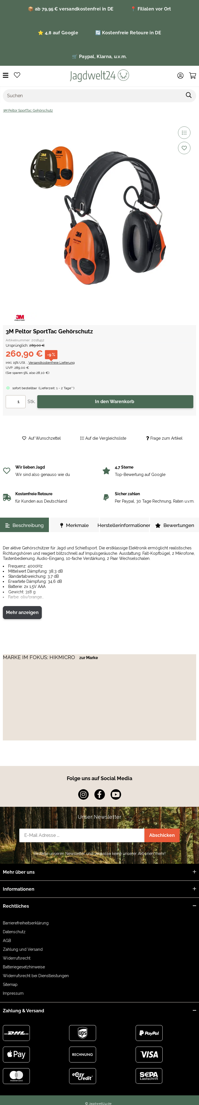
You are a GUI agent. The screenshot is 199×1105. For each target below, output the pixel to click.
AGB (7, 940)
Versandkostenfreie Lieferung (51, 363)
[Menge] (16, 401)
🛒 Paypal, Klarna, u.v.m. (99, 56)
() (56, 388)
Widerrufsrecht (16, 958)
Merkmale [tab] (74, 525)
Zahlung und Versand (23, 949)
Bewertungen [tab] (174, 525)
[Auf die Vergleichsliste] (184, 132)
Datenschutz (14, 932)
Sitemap (10, 984)
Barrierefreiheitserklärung (26, 923)
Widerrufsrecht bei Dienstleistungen (36, 975)
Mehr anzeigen (22, 612)
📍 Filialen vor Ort (150, 9)
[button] (180, 76)
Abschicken (162, 835)
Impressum (13, 993)
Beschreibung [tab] (24, 525)
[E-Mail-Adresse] (81, 835)
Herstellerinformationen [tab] (124, 525)
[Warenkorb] (192, 76)
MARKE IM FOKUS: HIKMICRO (39, 657)
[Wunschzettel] (17, 75)
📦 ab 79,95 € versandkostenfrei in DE (70, 9)
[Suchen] (92, 95)
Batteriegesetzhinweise (24, 967)
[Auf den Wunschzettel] (184, 148)
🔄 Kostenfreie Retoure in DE (128, 32)
